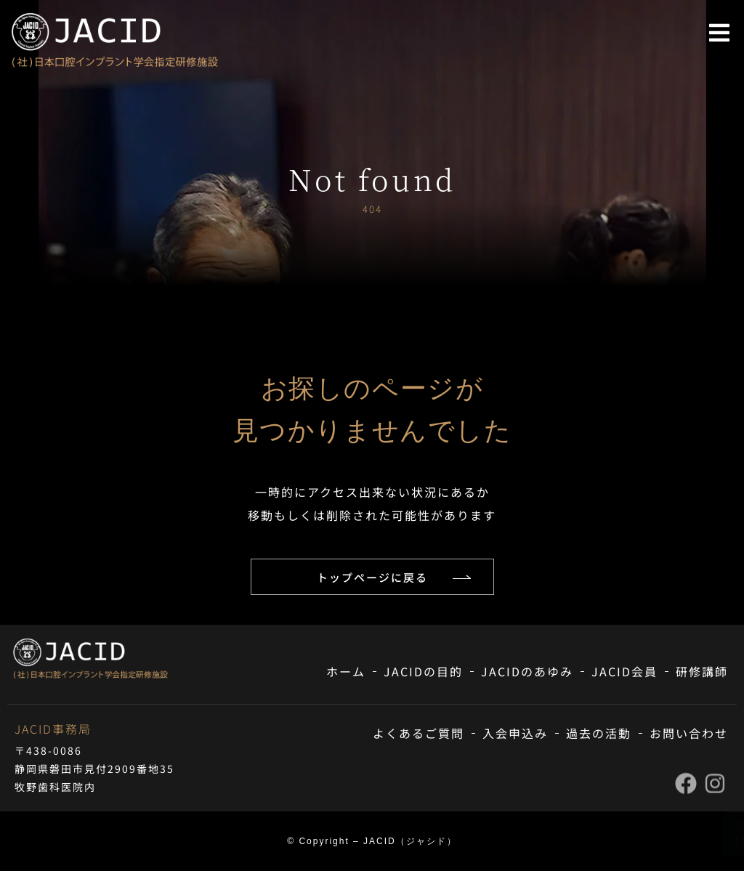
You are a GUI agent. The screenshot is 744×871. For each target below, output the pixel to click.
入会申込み (515, 733)
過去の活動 (598, 733)
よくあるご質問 (418, 733)
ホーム (345, 671)
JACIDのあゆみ (527, 671)
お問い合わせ (689, 733)
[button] (719, 32)
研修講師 (702, 671)
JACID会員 (624, 671)
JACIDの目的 (423, 671)
